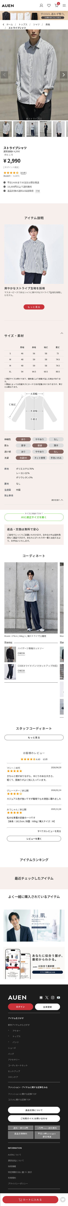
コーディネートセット (18, 1065)
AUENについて (14, 1154)
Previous (4, 75)
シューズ (12, 1047)
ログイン (20, 1006)
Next (63, 75)
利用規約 (12, 1177)
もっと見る (34, 306)
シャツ (36, 24)
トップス (23, 24)
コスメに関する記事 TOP (19, 1099)
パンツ (16, 1042)
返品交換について (34, 1110)
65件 (23, 172)
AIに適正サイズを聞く (34, 517)
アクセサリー (14, 1059)
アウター (16, 1030)
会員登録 (47, 1006)
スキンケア (13, 1077)
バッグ (11, 1053)
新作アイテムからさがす (19, 1024)
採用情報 (12, 1166)
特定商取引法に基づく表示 (20, 1172)
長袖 (48, 24)
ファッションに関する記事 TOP (22, 1093)
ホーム (9, 24)
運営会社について (16, 1160)
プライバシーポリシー (18, 1183)
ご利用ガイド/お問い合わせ (34, 1118)
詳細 (38, 190)
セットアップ (14, 1071)
